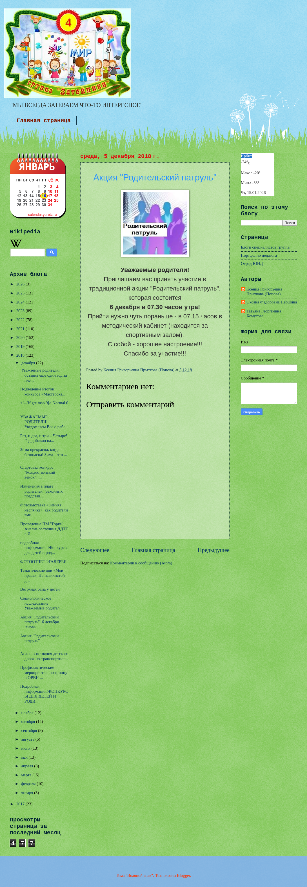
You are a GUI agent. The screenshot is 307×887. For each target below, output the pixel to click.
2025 (21, 293)
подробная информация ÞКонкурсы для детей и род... (43, 547)
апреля (27, 766)
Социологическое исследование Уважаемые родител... (41, 603)
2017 (21, 804)
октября (28, 721)
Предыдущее (214, 550)
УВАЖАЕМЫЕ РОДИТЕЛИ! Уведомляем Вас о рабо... (44, 422)
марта (26, 775)
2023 (21, 311)
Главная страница (44, 120)
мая (24, 757)
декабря (28, 363)
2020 (21, 337)
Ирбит (246, 156)
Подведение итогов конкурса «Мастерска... (42, 391)
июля (26, 748)
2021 (21, 329)
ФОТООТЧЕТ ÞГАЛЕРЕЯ (43, 561)
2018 (21, 355)
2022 (21, 320)
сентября (29, 730)
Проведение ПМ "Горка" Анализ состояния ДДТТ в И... (44, 529)
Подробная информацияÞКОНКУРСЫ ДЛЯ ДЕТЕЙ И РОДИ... (44, 693)
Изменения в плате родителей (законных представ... (41, 491)
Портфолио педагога (259, 255)
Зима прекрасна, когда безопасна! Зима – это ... (43, 452)
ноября (27, 713)
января (27, 792)
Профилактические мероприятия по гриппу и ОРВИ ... (43, 672)
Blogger (183, 875)
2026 (21, 284)
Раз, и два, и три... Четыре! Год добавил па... (43, 438)
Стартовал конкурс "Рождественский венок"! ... (37, 472)
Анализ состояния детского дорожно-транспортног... (44, 656)
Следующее (94, 550)
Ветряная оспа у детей (40, 589)
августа (28, 739)
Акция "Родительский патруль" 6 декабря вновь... (39, 622)
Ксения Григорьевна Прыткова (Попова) (264, 291)
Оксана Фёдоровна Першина (271, 302)
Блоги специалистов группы (265, 247)
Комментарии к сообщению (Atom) (141, 563)
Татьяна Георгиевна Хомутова (263, 313)
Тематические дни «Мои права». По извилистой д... (42, 575)
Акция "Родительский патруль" (39, 638)
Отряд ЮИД (252, 263)
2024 (21, 302)
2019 (21, 346)
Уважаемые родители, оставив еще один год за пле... (43, 375)
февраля (29, 783)
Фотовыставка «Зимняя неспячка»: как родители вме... (44, 510)
